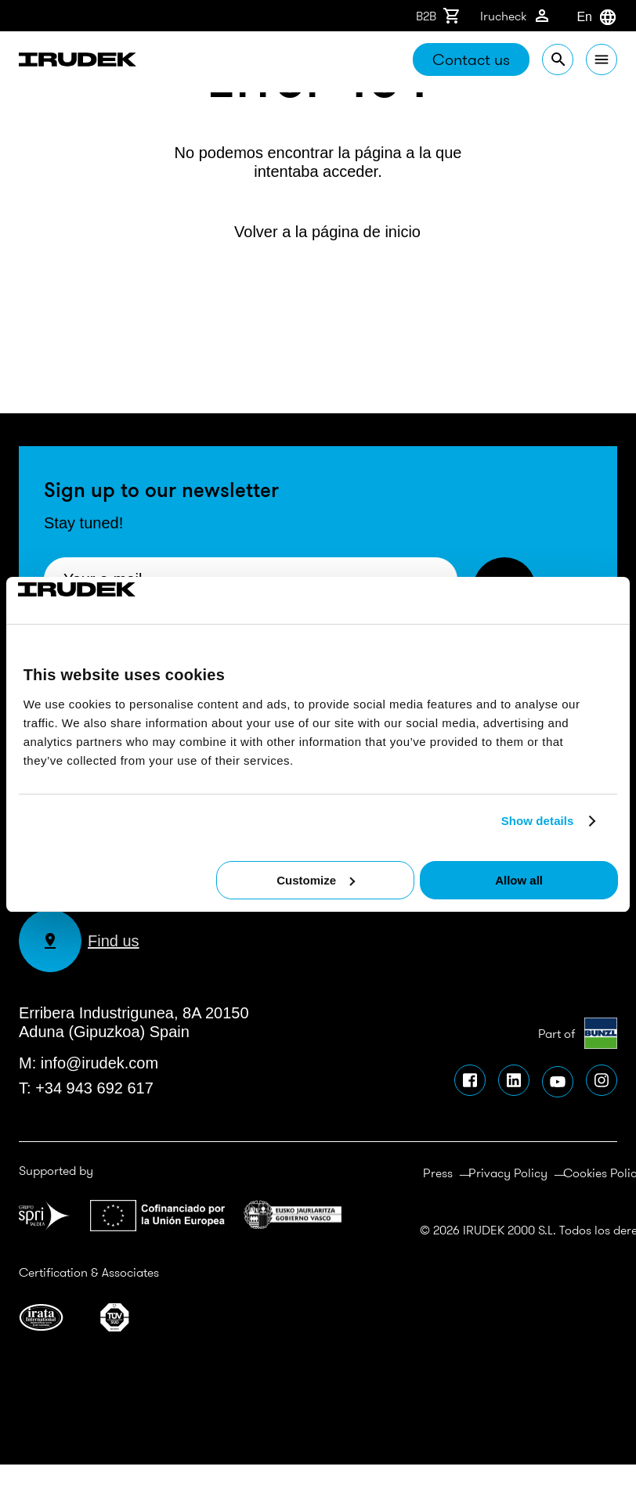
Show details (537, 820)
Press (438, 1172)
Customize (315, 880)
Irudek (77, 61)
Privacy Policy (507, 1172)
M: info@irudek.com (88, 1063)
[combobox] (576, 17)
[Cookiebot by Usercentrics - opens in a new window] (86, 600)
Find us (79, 941)
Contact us (471, 59)
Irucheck (515, 15)
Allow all (519, 880)
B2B (438, 15)
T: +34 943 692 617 (86, 1088)
